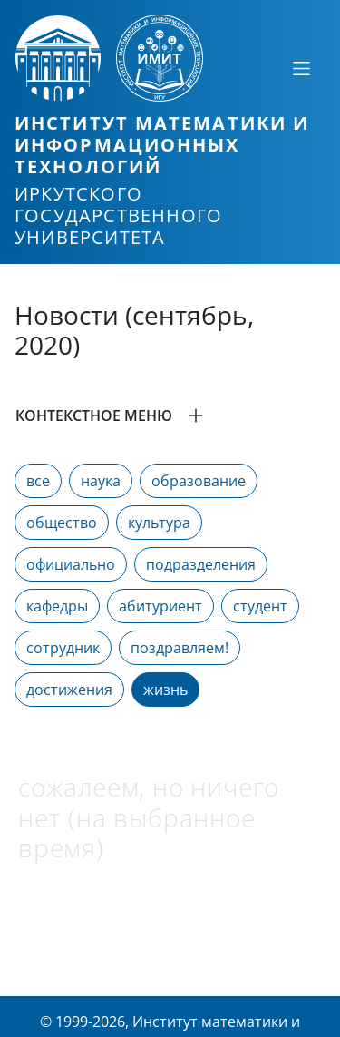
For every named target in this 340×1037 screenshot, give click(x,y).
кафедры (57, 606)
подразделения (201, 564)
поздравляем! (179, 648)
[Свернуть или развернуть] (301, 68)
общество (61, 523)
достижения (69, 689)
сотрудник (63, 648)
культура (159, 523)
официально (70, 564)
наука (101, 481)
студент (260, 606)
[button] (170, 415)
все (38, 481)
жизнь (165, 689)
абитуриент (160, 606)
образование (198, 481)
